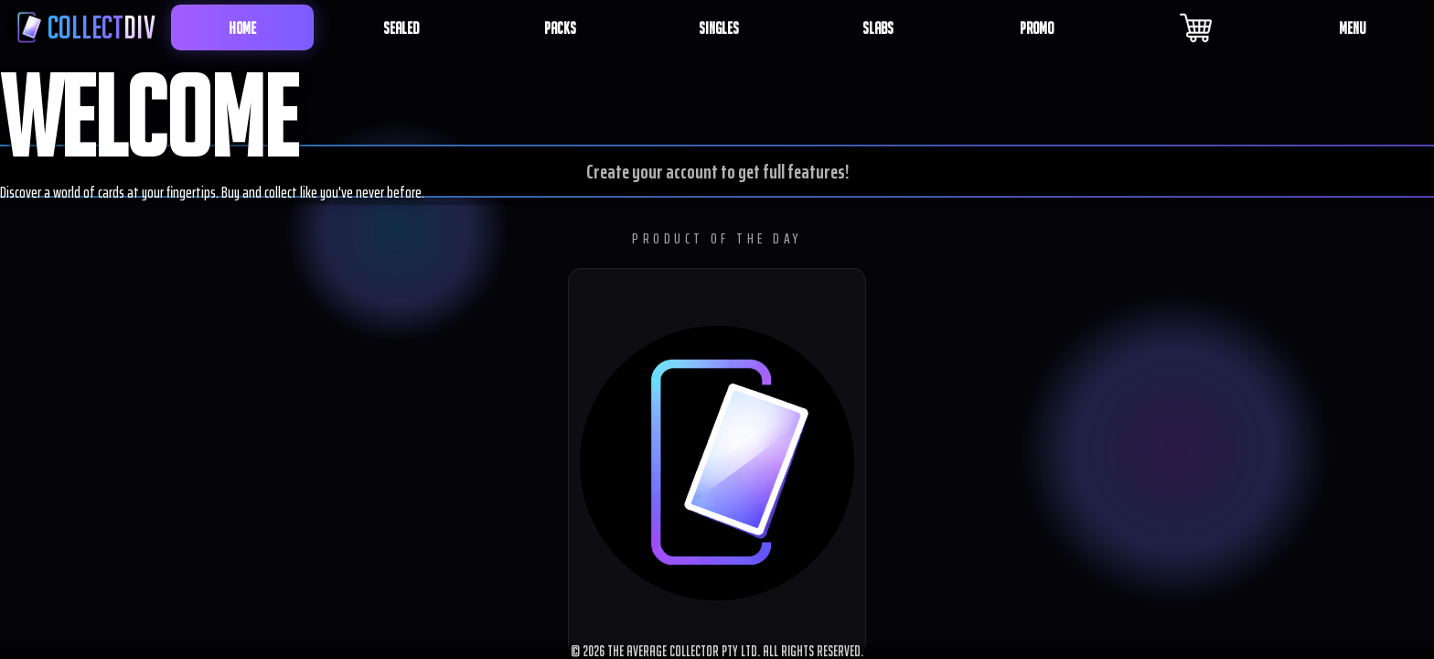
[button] (717, 463)
